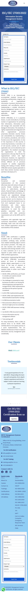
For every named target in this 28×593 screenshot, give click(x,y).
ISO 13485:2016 (19, 497)
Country (5, 53)
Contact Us (4, 486)
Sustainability (19, 480)
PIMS (16, 528)
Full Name (6, 36)
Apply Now (14, 79)
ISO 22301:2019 (19, 499)
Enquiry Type (7, 64)
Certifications (5, 491)
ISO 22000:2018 (19, 483)
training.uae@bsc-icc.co (10, 462)
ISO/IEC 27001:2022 (21, 505)
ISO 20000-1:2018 (20, 491)
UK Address (4, 497)
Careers (3, 483)
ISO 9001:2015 (19, 494)
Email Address (7, 42)
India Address (5, 494)
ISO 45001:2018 (19, 488)
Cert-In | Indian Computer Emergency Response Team (20, 519)
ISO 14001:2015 (19, 502)
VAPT (16, 513)
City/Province (7, 58)
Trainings (4, 488)
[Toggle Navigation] (24, 3)
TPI (16, 511)
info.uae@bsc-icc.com (9, 453)
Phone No (6, 47)
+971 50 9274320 (8, 456)
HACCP (17, 486)
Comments (6, 69)
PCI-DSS (17, 508)
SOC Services (19, 525)
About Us (4, 480)
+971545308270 (7, 465)
